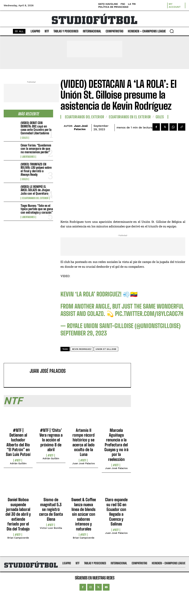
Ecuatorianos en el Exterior (130, 117)
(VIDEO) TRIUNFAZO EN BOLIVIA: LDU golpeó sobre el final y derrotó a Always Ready (36, 169)
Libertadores (28, 156)
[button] (171, 31)
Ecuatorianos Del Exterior (35, 198)
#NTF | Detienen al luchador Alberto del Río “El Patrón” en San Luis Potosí (18, 442)
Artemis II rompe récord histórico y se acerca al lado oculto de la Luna (83, 442)
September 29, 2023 (83, 333)
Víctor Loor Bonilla (51, 528)
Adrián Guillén (18, 463)
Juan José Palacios (81, 127)
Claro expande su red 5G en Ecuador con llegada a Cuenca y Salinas (116, 511)
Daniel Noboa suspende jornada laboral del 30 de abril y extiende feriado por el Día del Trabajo (18, 514)
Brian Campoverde (18, 537)
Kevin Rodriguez (82, 349)
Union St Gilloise (106, 349)
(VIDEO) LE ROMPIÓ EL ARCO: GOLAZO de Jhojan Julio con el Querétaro (35, 190)
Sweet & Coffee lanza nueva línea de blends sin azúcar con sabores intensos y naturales (83, 514)
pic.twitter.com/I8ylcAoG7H (149, 313)
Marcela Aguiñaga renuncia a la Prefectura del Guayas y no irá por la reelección (116, 445)
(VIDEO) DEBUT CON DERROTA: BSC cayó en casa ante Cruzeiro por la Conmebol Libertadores (36, 128)
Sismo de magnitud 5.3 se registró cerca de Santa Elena (51, 509)
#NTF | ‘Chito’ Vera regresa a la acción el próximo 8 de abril (51, 440)
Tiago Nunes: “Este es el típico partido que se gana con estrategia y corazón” (37, 209)
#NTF (18, 460)
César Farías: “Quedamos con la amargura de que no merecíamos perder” (36, 148)
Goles (25, 138)
